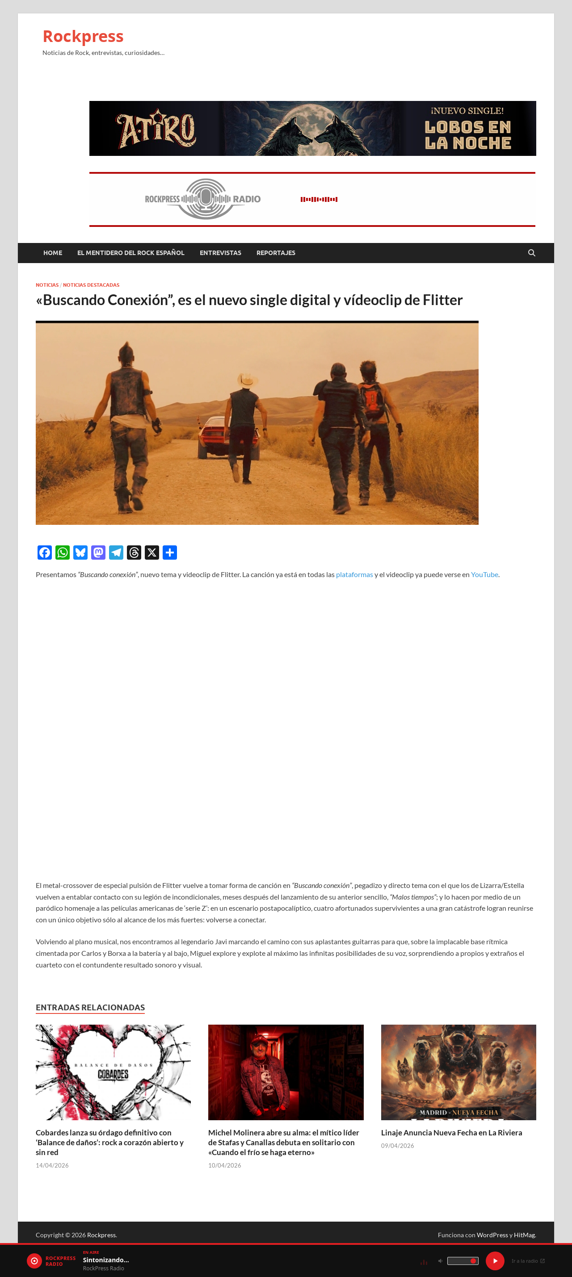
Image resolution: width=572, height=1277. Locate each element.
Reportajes (276, 252)
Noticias (47, 285)
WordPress (492, 1235)
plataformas (354, 574)
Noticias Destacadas (91, 285)
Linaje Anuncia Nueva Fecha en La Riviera (451, 1132)
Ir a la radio (528, 1260)
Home (52, 252)
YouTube (484, 574)
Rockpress (83, 36)
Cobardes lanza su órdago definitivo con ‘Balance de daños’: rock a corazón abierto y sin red (110, 1142)
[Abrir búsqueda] (531, 253)
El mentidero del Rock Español (131, 252)
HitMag (524, 1235)
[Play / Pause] (495, 1261)
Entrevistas (220, 252)
